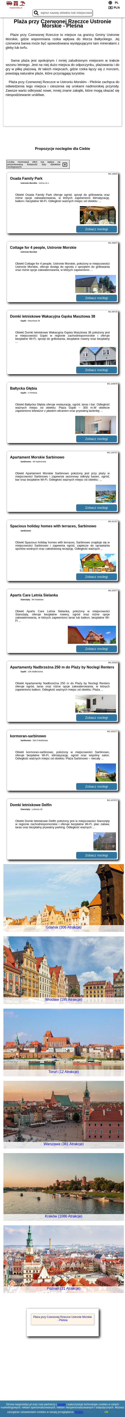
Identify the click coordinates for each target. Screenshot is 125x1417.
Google (61, 1404)
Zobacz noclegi (96, 229)
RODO (79, 1412)
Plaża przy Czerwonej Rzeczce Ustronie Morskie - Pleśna (62, 1318)
